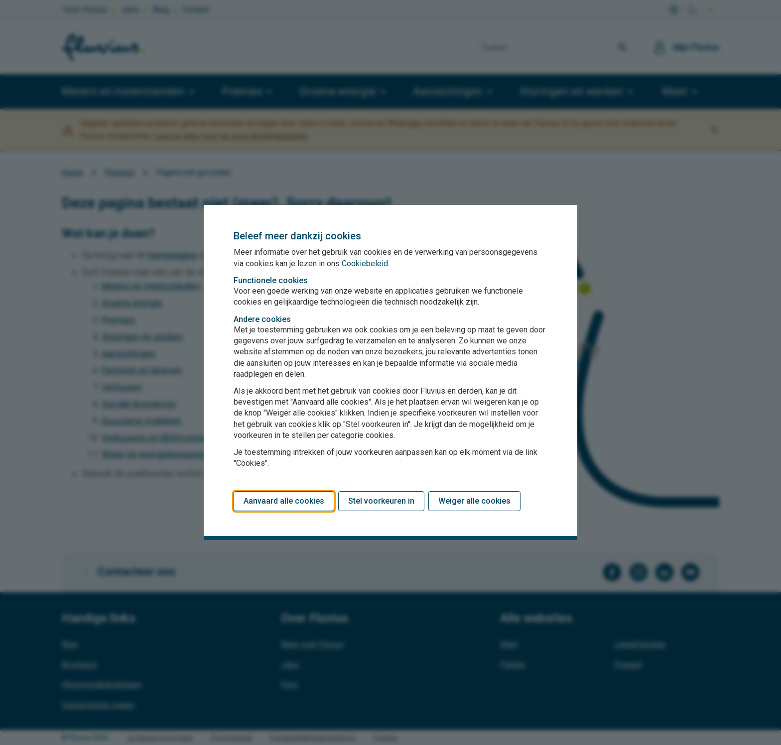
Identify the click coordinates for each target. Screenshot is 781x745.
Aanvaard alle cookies (284, 501)
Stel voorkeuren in (381, 501)
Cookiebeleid (365, 263)
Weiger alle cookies (474, 501)
